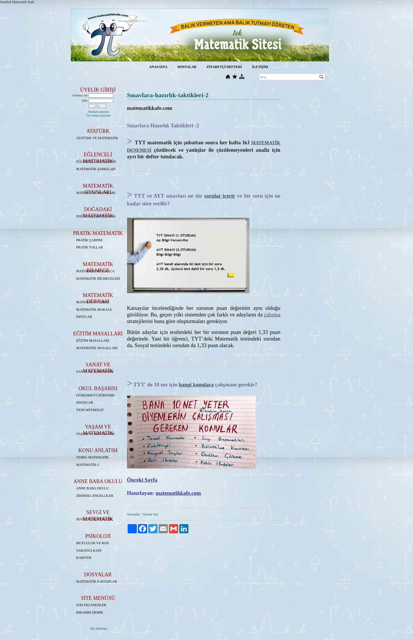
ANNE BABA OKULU (92, 488)
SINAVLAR (84, 402)
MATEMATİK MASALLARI (97, 348)
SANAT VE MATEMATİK (95, 371)
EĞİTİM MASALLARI (92, 341)
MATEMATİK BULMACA (95, 271)
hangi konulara (196, 385)
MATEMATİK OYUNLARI (95, 193)
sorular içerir (219, 196)
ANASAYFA (158, 67)
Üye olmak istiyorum (98, 115)
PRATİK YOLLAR (89, 247)
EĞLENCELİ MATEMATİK (96, 161)
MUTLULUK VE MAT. (93, 543)
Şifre (84, 100)
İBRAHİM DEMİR (89, 612)
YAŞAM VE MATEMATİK (95, 434)
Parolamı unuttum (98, 111)
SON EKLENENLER (91, 605)
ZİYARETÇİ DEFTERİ (224, 67)
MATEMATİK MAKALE (94, 310)
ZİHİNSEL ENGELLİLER (95, 496)
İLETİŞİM (260, 67)
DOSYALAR (187, 67)
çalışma (272, 315)
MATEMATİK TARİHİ (92, 302)
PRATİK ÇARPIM (89, 240)
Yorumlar (133, 514)
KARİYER (83, 558)
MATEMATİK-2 (88, 465)
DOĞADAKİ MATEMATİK (96, 216)
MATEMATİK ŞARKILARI (96, 169)
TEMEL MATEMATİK (92, 457)
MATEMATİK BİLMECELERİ (98, 279)
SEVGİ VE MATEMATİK (94, 519)
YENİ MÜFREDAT (90, 410)
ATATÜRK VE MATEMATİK (97, 138)
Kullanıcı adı (80, 95)
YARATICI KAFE (89, 550)
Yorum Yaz (150, 514)
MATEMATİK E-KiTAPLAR (96, 581)
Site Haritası (98, 629)
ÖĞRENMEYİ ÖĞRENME (95, 395)
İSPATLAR (84, 317)
